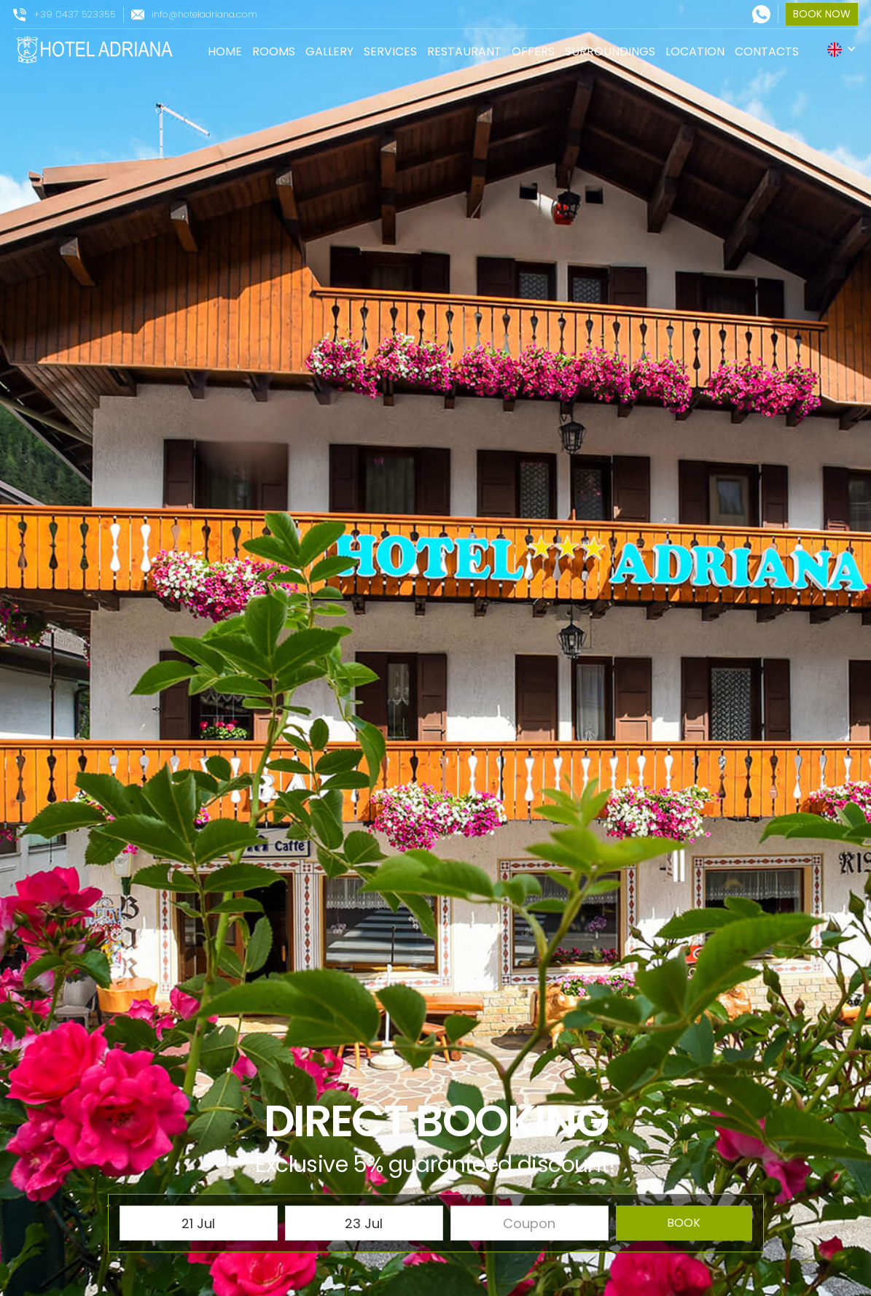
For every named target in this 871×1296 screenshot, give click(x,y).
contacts (767, 51)
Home (225, 51)
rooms (273, 51)
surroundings (610, 51)
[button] (841, 49)
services (390, 51)
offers (533, 51)
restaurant (464, 51)
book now (822, 14)
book (683, 1222)
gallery (329, 51)
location (694, 51)
